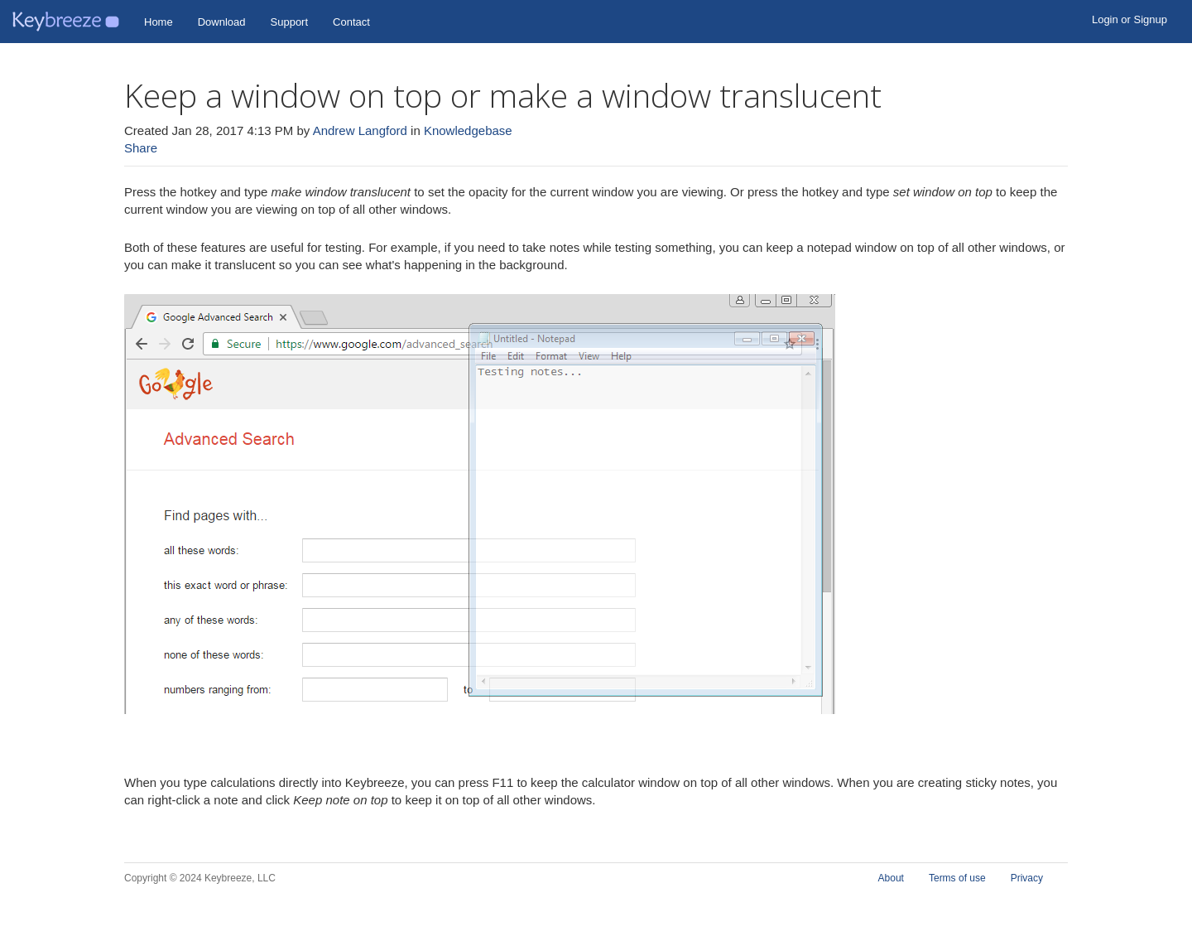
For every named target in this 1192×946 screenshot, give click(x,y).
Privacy (1027, 878)
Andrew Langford (360, 130)
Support (290, 22)
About (891, 878)
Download (222, 22)
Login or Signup (1129, 19)
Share (140, 148)
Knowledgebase (468, 130)
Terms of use (957, 878)
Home (158, 22)
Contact (351, 22)
